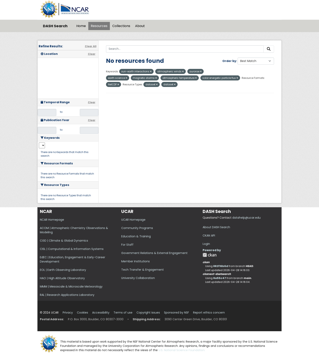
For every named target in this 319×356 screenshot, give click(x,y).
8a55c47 (219, 278)
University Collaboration (138, 278)
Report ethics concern (209, 312)
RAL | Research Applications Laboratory (67, 295)
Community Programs (137, 228)
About (140, 26)
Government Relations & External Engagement (154, 253)
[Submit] (268, 49)
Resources (99, 26)
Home (81, 26)
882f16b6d (220, 266)
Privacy (68, 312)
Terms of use (123, 312)
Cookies (82, 312)
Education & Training (136, 236)
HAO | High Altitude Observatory (62, 278)
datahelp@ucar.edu (246, 218)
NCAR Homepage (52, 220)
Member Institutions (135, 261)
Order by (229, 61)
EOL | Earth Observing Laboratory (63, 270)
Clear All (90, 46)
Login (206, 244)
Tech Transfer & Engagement (142, 270)
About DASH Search (216, 227)
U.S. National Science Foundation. (181, 350)
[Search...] (185, 49)
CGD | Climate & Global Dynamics (64, 241)
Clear (91, 54)
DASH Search (55, 25)
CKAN (209, 255)
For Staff (127, 245)
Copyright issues (148, 312)
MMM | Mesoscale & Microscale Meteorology (71, 286)
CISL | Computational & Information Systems (72, 249)
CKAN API (209, 235)
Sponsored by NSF (176, 312)
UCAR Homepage (133, 220)
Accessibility (100, 312)
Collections (121, 26)
